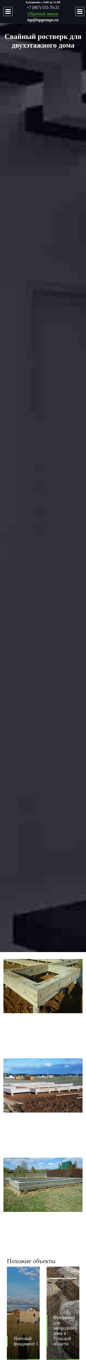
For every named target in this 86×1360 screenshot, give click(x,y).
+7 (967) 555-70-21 (43, 7)
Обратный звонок (43, 13)
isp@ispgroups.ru (43, 20)
